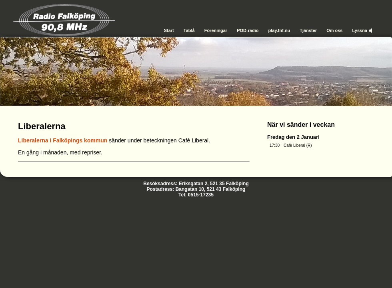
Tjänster (308, 30)
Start (169, 30)
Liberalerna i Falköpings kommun (62, 140)
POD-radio (247, 30)
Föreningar (215, 30)
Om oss (334, 30)
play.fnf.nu (279, 30)
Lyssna (359, 30)
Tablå (189, 30)
